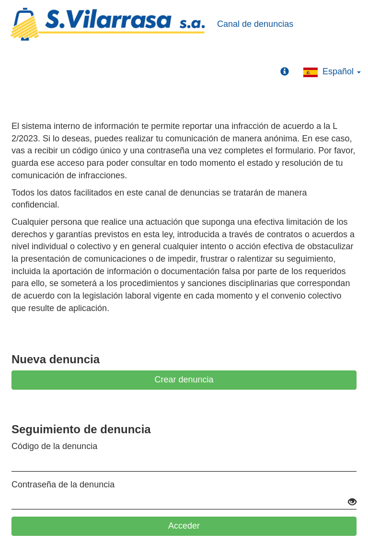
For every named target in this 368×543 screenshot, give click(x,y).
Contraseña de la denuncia (63, 484)
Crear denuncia (183, 379)
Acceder (184, 526)
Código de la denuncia (54, 446)
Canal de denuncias (255, 24)
